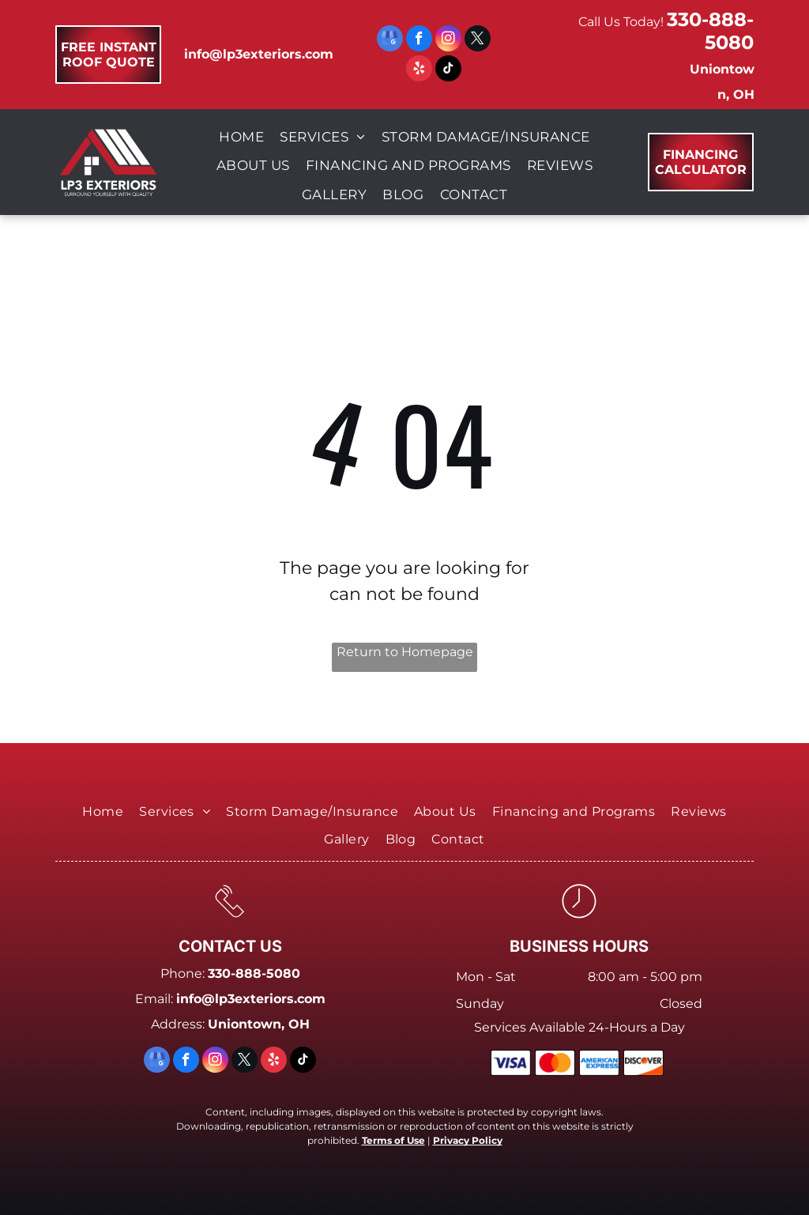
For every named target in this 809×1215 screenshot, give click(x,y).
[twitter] (478, 40)
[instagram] (448, 40)
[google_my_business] (390, 40)
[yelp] (419, 70)
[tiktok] (448, 70)
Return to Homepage (405, 651)
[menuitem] (241, 137)
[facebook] (419, 40)
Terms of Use (393, 1140)
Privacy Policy (467, 1140)
